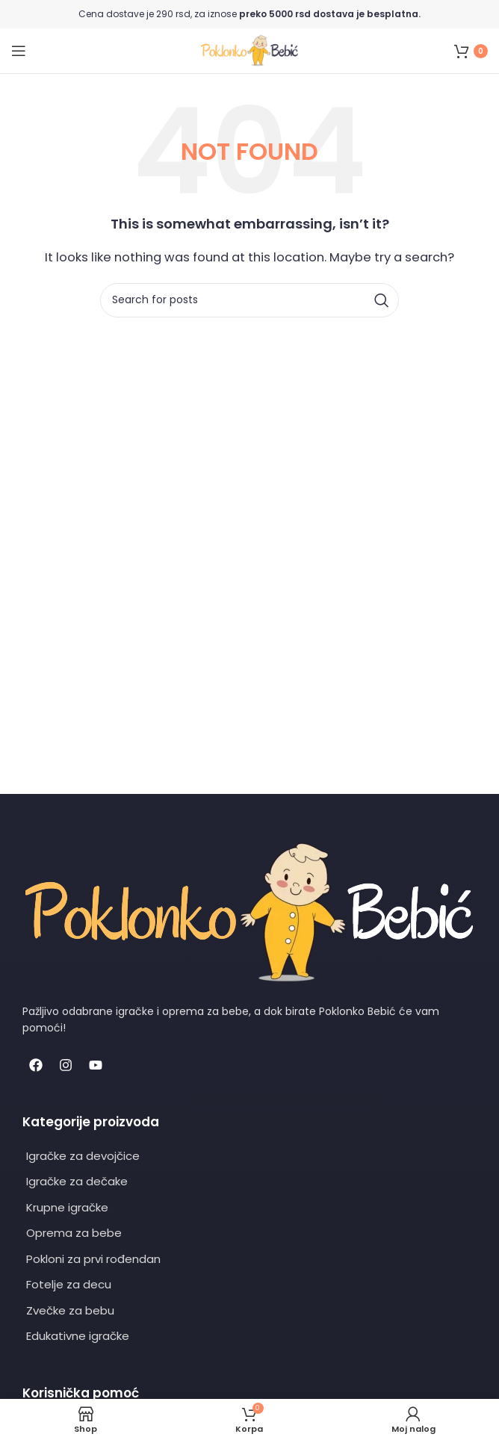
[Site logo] (249, 50)
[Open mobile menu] (19, 51)
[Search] (249, 300)
